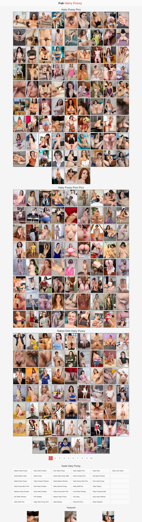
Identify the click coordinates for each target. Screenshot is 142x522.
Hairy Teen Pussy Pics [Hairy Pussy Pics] (41, 502)
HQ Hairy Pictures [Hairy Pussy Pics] (99, 476)
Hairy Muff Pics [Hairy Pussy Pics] (78, 486)
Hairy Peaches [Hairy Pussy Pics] (97, 502)
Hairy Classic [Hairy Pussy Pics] (97, 486)
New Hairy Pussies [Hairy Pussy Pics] (40, 486)
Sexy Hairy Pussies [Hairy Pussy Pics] (40, 491)
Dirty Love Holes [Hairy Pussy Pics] (117, 471)
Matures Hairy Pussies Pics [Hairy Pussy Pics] (21, 492)
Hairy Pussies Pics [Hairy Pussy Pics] (79, 476)
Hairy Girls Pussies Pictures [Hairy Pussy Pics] (40, 471)
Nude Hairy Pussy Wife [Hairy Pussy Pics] (61, 476)
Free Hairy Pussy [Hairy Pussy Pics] (98, 481)
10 (91, 458)
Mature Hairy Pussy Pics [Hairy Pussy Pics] (20, 471)
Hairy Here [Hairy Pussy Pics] (96, 471)
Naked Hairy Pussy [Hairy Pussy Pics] (20, 481)
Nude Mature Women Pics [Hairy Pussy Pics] (60, 481)
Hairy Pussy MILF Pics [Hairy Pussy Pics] (21, 486)
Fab (70, 3)
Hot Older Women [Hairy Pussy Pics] (20, 497)
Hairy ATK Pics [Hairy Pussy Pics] (78, 502)
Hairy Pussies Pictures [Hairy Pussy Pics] (41, 481)
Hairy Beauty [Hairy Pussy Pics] (57, 502)
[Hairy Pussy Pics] (120, 476)
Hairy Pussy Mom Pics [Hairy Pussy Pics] (60, 491)
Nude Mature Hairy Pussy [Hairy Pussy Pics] (20, 476)
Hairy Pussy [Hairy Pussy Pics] (38, 476)
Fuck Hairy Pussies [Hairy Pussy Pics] (79, 491)
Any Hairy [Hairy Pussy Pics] (76, 497)
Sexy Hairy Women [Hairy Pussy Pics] (99, 497)
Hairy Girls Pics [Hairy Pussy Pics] (19, 502)
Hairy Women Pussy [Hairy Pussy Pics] (60, 486)
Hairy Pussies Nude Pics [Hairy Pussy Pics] (99, 492)
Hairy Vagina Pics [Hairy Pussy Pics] (79, 471)
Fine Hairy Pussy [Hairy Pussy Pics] (59, 471)
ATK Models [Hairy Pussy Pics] (38, 497)
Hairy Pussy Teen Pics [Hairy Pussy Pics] (80, 481)
